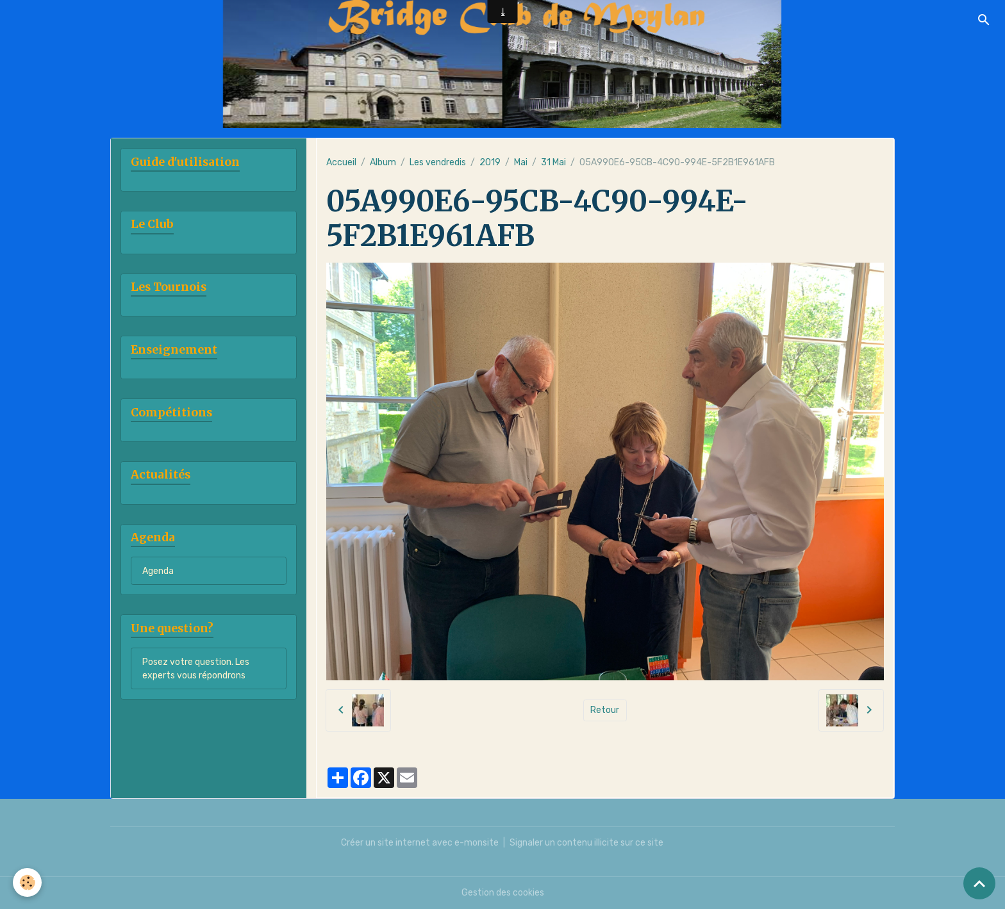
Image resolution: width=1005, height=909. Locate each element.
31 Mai (553, 162)
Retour (604, 710)
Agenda (158, 571)
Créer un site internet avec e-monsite (420, 842)
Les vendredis (438, 162)
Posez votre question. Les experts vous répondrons (195, 669)
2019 (490, 162)
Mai (520, 162)
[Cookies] (27, 882)
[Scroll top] (979, 883)
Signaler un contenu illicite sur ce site (586, 842)
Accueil (341, 162)
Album (383, 162)
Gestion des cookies (502, 892)
